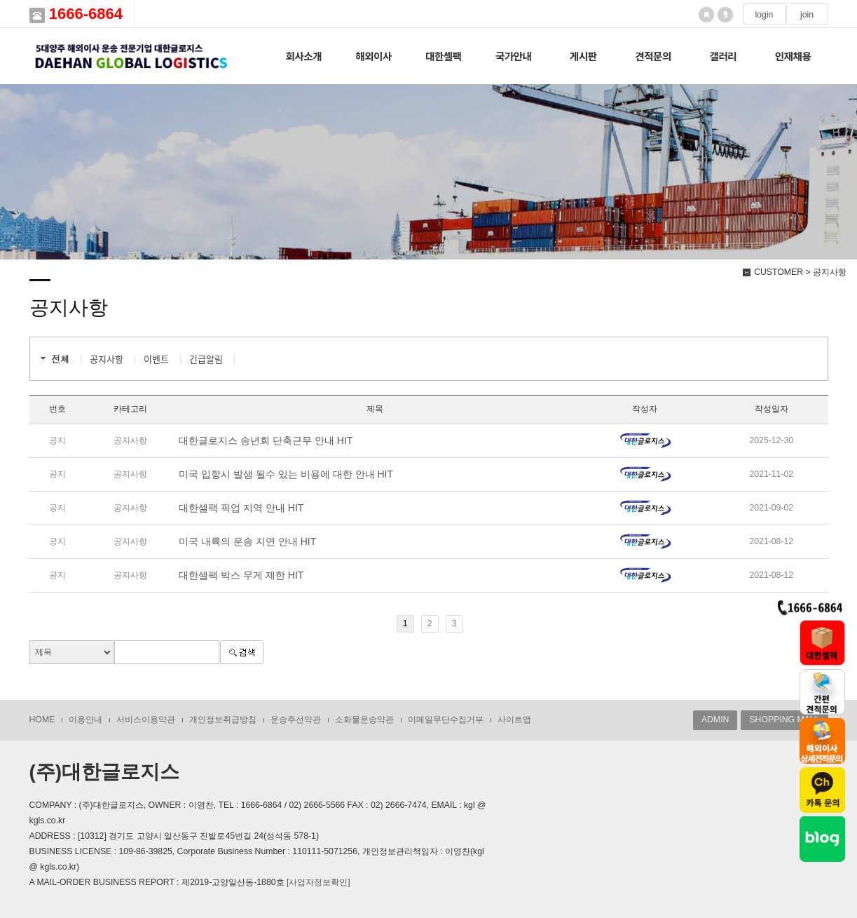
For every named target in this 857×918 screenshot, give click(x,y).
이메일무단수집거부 (446, 719)
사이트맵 (514, 719)
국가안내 (513, 55)
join (807, 15)
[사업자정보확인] (318, 882)
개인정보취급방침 (222, 719)
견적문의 (653, 55)
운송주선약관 (295, 719)
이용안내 (85, 719)
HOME (42, 719)
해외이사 (373, 55)
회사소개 (303, 55)
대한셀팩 (443, 55)
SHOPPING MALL (784, 719)
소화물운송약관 (364, 719)
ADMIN (715, 719)
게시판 (583, 55)
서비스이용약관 (145, 719)
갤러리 (722, 55)
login (764, 15)
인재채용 (793, 55)
